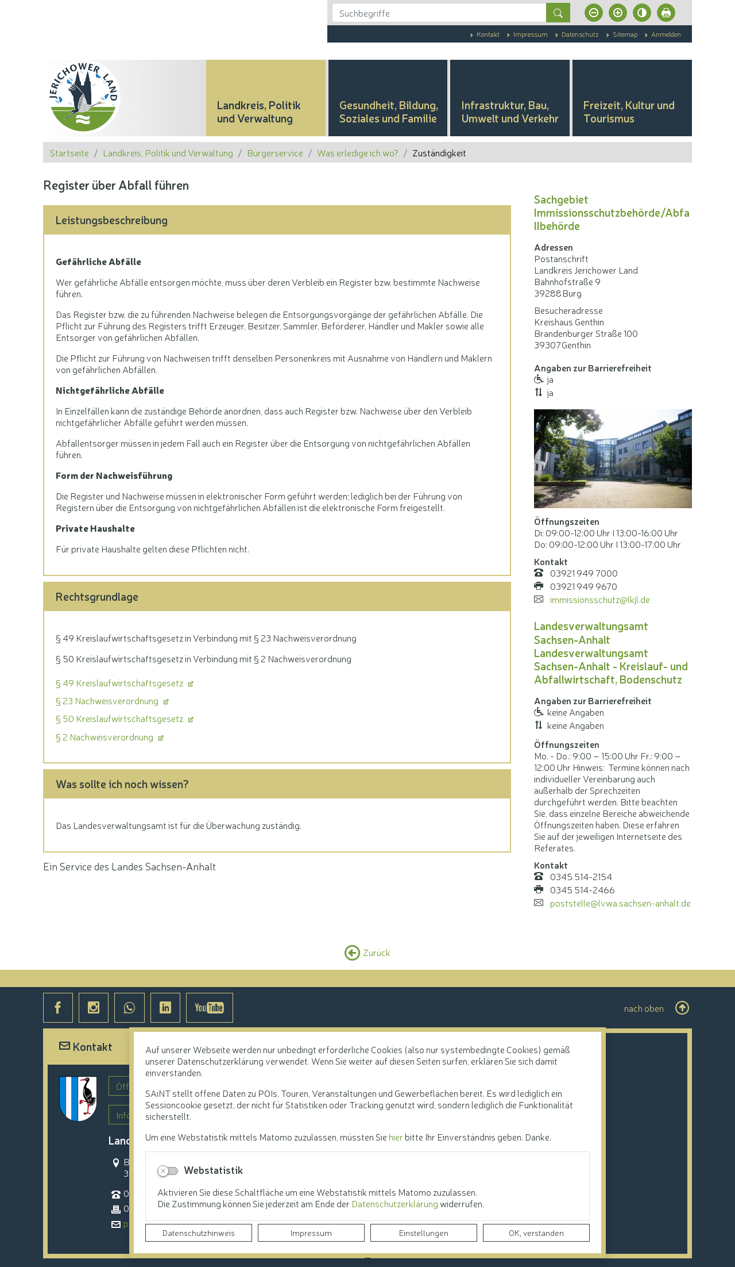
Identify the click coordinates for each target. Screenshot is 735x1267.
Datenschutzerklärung (395, 1203)
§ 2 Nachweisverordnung (105, 736)
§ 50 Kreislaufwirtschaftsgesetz (120, 718)
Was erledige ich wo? (358, 152)
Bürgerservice (275, 152)
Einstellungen (423, 1232)
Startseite (69, 152)
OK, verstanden (536, 1232)
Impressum (311, 1232)
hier (396, 1136)
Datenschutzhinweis (199, 1232)
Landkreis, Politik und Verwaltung (168, 152)
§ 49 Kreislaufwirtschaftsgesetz (120, 682)
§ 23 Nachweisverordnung (108, 700)
